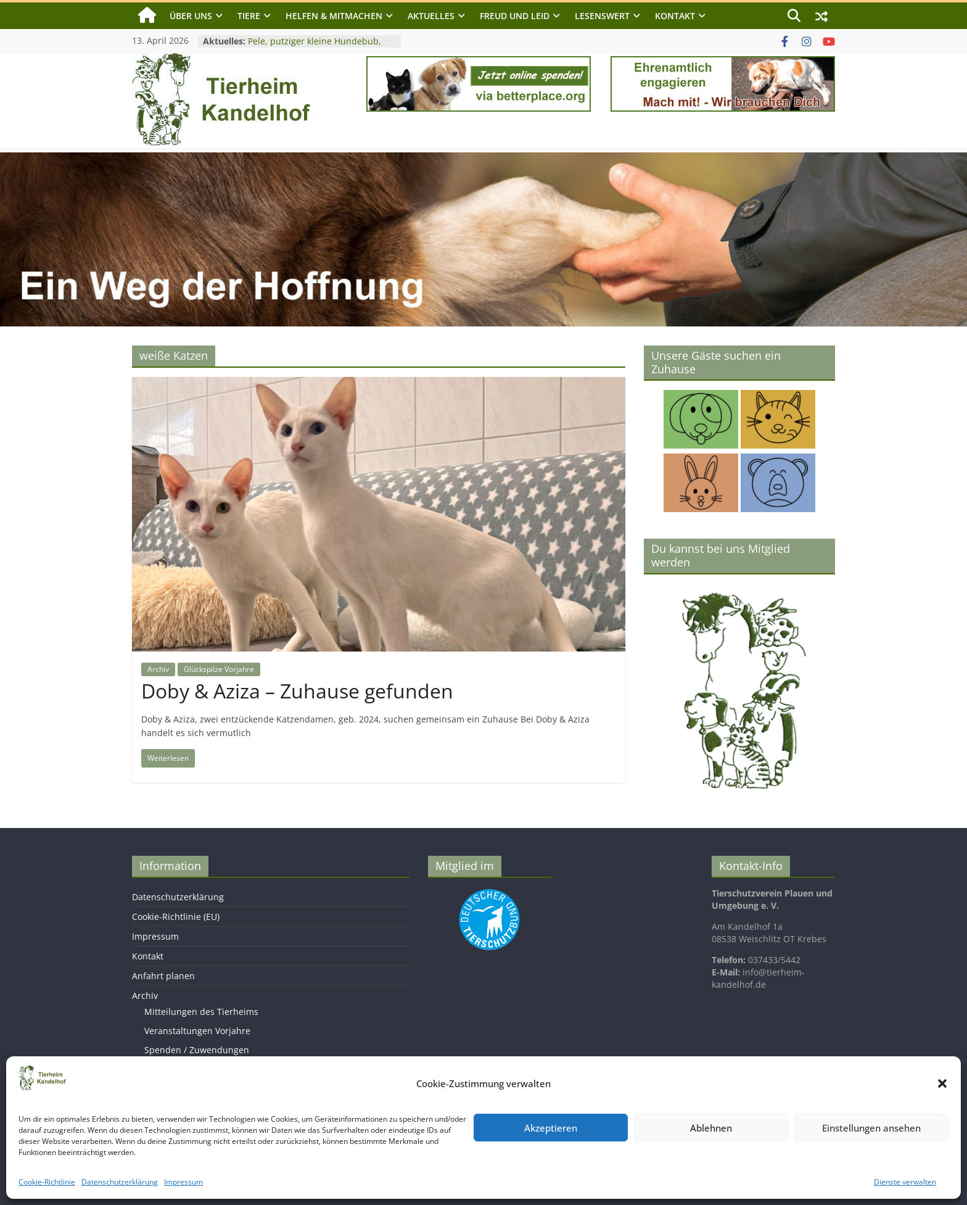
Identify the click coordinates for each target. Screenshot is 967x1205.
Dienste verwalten (905, 1182)
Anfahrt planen (163, 976)
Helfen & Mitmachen (334, 16)
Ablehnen (711, 1128)
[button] (942, 1083)
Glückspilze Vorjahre (219, 669)
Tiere (248, 16)
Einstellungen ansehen (871, 1128)
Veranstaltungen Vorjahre (197, 1031)
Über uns (191, 16)
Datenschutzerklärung (119, 1182)
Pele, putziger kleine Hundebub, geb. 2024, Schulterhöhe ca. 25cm (317, 47)
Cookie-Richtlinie (47, 1182)
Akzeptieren (550, 1128)
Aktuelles (431, 16)
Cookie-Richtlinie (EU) (176, 916)
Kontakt (675, 16)
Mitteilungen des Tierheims (201, 1011)
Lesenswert (602, 16)
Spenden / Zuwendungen (196, 1050)
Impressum (183, 1182)
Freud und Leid (514, 16)
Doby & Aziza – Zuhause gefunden (297, 690)
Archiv (158, 669)
